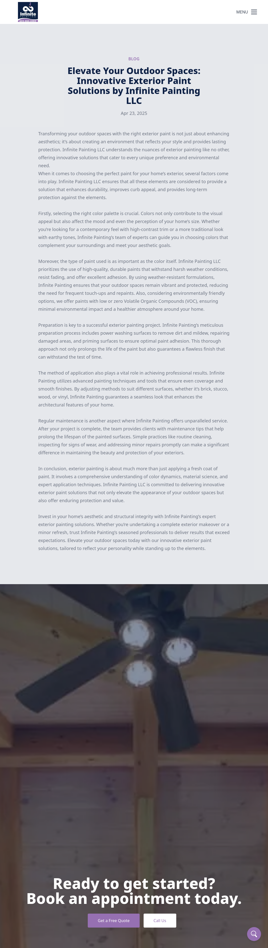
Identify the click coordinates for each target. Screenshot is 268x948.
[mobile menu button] (254, 12)
